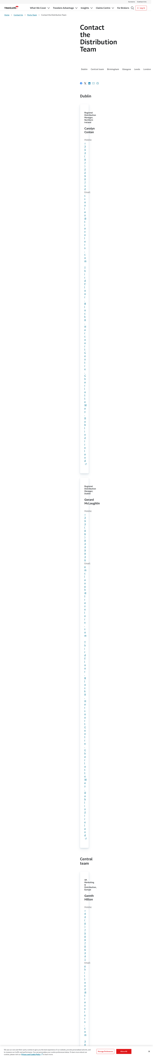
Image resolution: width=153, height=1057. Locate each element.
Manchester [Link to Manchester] (84, 56)
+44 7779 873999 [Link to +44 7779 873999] (75, 336)
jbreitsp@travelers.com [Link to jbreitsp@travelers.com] (27, 660)
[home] (11, 7)
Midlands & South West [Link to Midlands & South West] (105, 56)
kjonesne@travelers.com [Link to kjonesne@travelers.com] (27, 457)
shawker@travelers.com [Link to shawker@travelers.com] (27, 792)
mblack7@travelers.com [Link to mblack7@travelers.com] (76, 525)
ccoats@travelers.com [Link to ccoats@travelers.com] (26, 527)
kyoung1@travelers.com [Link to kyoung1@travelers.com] (27, 237)
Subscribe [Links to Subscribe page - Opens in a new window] (138, 958)
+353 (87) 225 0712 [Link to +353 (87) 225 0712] (27, 115)
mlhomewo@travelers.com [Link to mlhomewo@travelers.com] (126, 286)
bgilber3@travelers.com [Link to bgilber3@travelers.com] (125, 188)
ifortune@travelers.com (27, 593)
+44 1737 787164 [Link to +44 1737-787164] (26, 336)
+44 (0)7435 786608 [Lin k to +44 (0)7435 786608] (27, 454)
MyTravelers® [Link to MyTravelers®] (84, 1027)
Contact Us (141, 2)
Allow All (123, 1051)
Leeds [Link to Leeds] (61, 56)
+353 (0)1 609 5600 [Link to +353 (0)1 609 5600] (18, 917)
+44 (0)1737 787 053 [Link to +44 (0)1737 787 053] (29, 287)
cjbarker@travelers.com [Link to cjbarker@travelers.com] (76, 238)
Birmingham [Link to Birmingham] (37, 56)
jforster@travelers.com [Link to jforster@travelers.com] (76, 186)
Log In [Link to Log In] (141, 8)
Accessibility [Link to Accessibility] (115, 1022)
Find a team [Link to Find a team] (112, 851)
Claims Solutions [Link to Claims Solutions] (10, 1041)
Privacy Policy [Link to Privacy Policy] (115, 1036)
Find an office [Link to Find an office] (38, 851)
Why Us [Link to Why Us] (44, 1027)
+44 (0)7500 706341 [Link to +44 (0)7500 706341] (27, 183)
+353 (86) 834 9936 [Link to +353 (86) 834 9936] (76, 115)
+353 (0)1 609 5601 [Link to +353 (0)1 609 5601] (95, 909)
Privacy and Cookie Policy (30, 1054)
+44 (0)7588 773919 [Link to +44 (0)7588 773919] (27, 234)
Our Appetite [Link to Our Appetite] (9, 1036)
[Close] (149, 1051)
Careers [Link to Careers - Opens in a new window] (45, 1032)
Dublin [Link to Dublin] (8, 56)
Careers (131, 2)
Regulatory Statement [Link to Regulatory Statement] (118, 1046)
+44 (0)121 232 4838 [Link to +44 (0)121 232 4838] (29, 451)
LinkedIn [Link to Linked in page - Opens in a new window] (43, 962)
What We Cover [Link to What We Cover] (10, 1022)
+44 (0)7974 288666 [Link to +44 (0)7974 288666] (27, 723)
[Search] (132, 8)
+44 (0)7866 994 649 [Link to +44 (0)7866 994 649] (28, 656)
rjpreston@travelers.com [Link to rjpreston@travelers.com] (27, 339)
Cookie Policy (115, 1032)
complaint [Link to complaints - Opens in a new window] (25, 882)
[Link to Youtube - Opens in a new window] (146, 1003)
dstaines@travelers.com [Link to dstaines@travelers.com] (27, 290)
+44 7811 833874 (26, 590)
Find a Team (32, 15)
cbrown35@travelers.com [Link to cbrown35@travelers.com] (126, 336)
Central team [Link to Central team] (21, 56)
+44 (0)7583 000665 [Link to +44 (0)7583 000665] (76, 234)
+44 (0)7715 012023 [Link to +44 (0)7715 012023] (125, 185)
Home (6, 15)
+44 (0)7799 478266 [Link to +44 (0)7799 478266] (76, 183)
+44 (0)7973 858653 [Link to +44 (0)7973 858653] (29, 524)
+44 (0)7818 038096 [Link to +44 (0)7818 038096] (76, 287)
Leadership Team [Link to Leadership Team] (47, 1036)
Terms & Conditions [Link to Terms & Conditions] (117, 1041)
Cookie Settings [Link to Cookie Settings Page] (116, 1027)
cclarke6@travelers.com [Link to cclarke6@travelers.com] (76, 339)
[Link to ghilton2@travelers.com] (27, 186)
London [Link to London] (71, 56)
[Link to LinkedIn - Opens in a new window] (142, 1003)
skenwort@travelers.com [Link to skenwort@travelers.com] (27, 726)
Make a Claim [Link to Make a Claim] (84, 1032)
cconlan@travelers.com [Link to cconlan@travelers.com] (27, 119)
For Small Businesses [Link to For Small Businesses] (12, 1027)
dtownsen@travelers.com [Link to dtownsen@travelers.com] (77, 290)
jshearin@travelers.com (27, 388)
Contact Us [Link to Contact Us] (83, 1022)
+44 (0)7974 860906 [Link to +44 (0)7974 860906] (76, 521)
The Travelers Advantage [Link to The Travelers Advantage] (50, 1022)
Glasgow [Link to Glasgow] (51, 56)
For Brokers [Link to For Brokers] (8, 1032)
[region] (76, 1051)
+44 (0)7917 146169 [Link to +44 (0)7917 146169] (125, 234)
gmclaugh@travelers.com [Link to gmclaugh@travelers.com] (77, 119)
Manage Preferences (105, 1051)
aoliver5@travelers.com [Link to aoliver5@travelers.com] (76, 656)
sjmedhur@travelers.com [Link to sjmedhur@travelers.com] (125, 238)
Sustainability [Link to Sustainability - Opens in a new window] (47, 1041)
